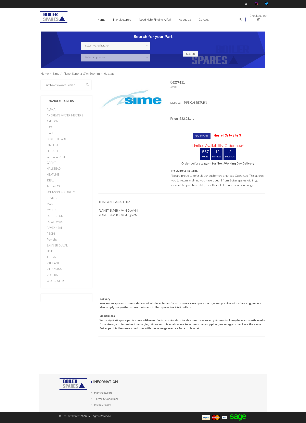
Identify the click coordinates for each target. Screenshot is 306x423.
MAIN (50, 204)
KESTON (52, 198)
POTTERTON (55, 216)
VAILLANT (53, 263)
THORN (51, 257)
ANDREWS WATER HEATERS (65, 115)
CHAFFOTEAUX (57, 139)
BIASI (50, 133)
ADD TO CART (202, 136)
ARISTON (52, 121)
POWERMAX (55, 221)
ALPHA (51, 109)
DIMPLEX (52, 145)
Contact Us (246, 4)
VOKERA (52, 275)
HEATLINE (53, 174)
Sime (56, 73)
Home (101, 19)
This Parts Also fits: (114, 202)
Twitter (266, 3)
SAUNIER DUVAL (57, 245)
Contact (204, 19)
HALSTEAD (54, 168)
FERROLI (52, 150)
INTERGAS (53, 186)
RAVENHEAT (54, 227)
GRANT (51, 162)
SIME (50, 251)
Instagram (256, 3)
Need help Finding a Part (155, 19)
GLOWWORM (56, 156)
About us (185, 19)
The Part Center (71, 416)
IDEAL (50, 180)
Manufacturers (122, 19)
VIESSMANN (54, 269)
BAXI (50, 127)
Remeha (52, 239)
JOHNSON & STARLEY (61, 192)
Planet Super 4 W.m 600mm (82, 73)
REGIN (51, 233)
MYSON (52, 210)
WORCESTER (55, 281)
